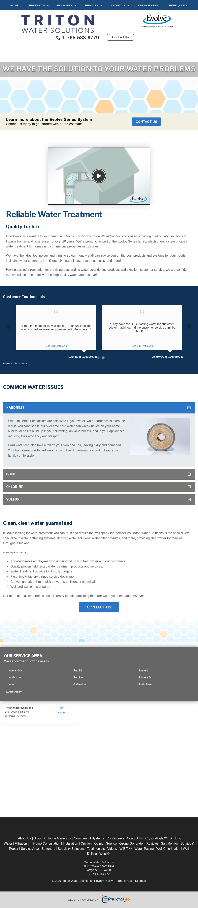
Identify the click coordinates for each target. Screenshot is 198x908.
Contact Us (120, 37)
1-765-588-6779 (77, 38)
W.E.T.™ (125, 848)
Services (91, 5)
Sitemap (140, 880)
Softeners (48, 848)
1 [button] (98, 357)
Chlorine (14, 487)
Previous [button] (9, 325)
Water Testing (144, 848)
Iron (10, 474)
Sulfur (13, 500)
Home (14, 5)
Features (64, 5)
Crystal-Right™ (156, 838)
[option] (56, 332)
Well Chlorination (168, 848)
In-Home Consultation (45, 843)
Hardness (15, 408)
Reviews (152, 843)
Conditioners (115, 838)
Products (37, 5)
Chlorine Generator (57, 838)
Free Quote (178, 5)
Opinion (86, 843)
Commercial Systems (89, 838)
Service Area (148, 5)
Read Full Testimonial (56, 346)
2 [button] (103, 357)
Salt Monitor (169, 843)
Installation (70, 843)
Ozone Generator (131, 843)
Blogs (38, 838)
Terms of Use (124, 880)
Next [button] (189, 325)
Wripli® (104, 853)
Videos (112, 848)
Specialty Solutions (71, 848)
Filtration (21, 843)
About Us (118, 5)
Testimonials (96, 848)
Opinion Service (105, 843)
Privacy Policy (103, 880)
